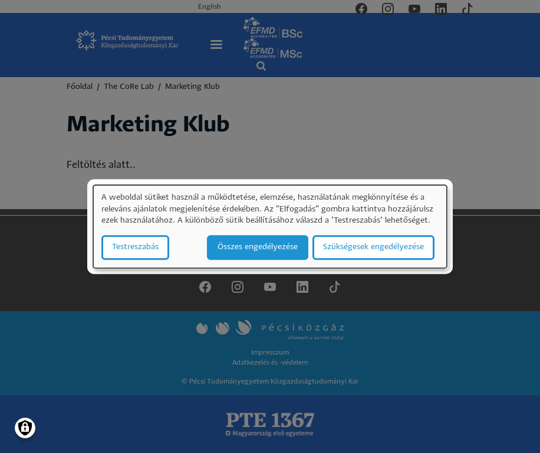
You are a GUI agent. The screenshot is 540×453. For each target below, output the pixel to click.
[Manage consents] (25, 428)
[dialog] (270, 226)
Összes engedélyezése (258, 247)
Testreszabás (135, 247)
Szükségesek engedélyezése (373, 247)
